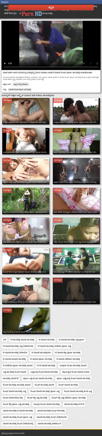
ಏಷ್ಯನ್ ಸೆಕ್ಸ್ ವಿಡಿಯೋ (21, 84)
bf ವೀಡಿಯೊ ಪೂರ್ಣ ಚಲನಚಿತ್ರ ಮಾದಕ (17, 365)
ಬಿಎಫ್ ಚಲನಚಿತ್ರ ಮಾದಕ (44, 385)
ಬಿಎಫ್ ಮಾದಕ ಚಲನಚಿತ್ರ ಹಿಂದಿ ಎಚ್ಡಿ (78, 391)
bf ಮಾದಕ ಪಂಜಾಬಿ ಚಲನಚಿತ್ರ (14, 359)
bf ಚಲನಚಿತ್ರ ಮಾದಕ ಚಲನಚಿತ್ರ (22, 340)
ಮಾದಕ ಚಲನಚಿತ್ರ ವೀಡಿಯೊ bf (49, 423)
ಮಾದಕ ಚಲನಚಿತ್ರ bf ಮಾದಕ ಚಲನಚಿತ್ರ (18, 411)
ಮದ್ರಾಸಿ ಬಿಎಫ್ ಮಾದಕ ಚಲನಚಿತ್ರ (47, 404)
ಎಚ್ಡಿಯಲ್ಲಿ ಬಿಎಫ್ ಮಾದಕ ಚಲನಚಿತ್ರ (44, 372)
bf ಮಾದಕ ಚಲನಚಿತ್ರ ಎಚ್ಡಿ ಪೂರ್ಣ (71, 340)
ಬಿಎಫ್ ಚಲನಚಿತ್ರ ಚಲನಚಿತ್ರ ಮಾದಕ (16, 385)
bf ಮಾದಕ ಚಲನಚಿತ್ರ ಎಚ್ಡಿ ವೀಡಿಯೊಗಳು (18, 346)
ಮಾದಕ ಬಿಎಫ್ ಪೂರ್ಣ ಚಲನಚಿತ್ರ (20, 89)
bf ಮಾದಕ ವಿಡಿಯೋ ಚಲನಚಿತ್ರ (68, 359)
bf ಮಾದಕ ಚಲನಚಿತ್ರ (46, 340)
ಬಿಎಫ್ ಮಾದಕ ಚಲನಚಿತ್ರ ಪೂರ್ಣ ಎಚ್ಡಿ (45, 391)
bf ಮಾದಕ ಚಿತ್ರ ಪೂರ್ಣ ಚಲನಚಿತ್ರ (67, 352)
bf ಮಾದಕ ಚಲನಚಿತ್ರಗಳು (41, 352)
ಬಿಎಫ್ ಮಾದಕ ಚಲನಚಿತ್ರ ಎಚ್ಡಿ (14, 391)
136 (4, 340)
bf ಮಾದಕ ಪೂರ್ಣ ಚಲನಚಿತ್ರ (41, 359)
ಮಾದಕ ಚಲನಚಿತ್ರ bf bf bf (74, 404)
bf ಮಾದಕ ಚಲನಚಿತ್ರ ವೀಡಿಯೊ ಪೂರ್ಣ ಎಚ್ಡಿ (54, 346)
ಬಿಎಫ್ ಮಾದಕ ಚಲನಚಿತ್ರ (68, 385)
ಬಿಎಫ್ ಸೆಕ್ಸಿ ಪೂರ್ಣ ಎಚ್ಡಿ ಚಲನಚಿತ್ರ (16, 404)
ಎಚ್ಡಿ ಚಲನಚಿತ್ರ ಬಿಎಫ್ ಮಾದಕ (14, 372)
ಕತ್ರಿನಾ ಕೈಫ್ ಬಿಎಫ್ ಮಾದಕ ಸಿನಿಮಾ (75, 372)
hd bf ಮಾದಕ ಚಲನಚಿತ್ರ (46, 365)
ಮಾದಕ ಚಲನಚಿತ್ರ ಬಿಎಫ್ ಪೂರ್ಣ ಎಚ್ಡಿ (17, 417)
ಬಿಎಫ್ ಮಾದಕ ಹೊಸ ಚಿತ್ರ (13, 398)
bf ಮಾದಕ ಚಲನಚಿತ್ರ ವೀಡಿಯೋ (15, 352)
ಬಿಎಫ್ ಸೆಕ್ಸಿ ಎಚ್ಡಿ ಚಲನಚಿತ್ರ (37, 398)
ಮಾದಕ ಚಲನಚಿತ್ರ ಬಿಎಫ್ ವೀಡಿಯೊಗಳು (52, 417)
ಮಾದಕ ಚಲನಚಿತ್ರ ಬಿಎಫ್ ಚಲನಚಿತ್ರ (51, 411)
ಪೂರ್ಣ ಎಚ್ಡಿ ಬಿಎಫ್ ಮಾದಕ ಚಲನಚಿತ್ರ (37, 378)
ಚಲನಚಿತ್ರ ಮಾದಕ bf (11, 378)
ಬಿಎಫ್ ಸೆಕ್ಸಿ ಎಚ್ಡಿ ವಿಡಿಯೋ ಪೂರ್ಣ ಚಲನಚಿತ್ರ (69, 398)
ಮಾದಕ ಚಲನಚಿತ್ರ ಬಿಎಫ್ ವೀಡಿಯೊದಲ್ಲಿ (18, 423)
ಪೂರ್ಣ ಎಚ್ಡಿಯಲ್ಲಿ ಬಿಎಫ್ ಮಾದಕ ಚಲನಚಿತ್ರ (73, 378)
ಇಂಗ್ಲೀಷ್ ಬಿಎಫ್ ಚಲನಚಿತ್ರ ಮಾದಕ (73, 365)
